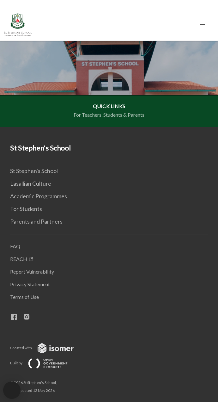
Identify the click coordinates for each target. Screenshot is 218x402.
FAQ (15, 246)
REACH (18, 259)
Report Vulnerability (32, 272)
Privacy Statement (30, 284)
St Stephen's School (34, 170)
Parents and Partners (36, 221)
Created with (47, 347)
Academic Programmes (38, 196)
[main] (109, 84)
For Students (26, 208)
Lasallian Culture (30, 183)
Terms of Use (24, 297)
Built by (44, 363)
